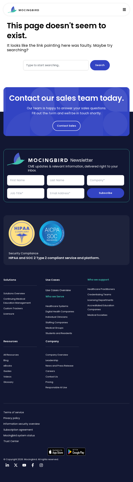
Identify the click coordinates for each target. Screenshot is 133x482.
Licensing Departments (100, 296)
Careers (50, 370)
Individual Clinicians (57, 313)
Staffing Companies (57, 319)
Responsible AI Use (56, 387)
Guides (7, 370)
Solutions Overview (14, 289)
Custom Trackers (13, 304)
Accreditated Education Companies (100, 304)
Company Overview (57, 352)
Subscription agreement (18, 429)
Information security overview (21, 424)
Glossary (8, 381)
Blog (5, 358)
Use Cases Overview (58, 285)
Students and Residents (59, 330)
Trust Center (11, 441)
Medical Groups (54, 325)
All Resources (11, 352)
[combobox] (56, 65)
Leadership (52, 358)
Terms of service (13, 412)
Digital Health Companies (60, 307)
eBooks (7, 364)
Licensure (8, 310)
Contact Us (52, 375)
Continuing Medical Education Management (17, 296)
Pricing (49, 381)
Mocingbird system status (19, 435)
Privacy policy (11, 418)
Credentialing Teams (99, 290)
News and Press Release (59, 364)
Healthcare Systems (57, 301)
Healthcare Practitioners (101, 284)
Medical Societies (97, 312)
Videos (7, 375)
